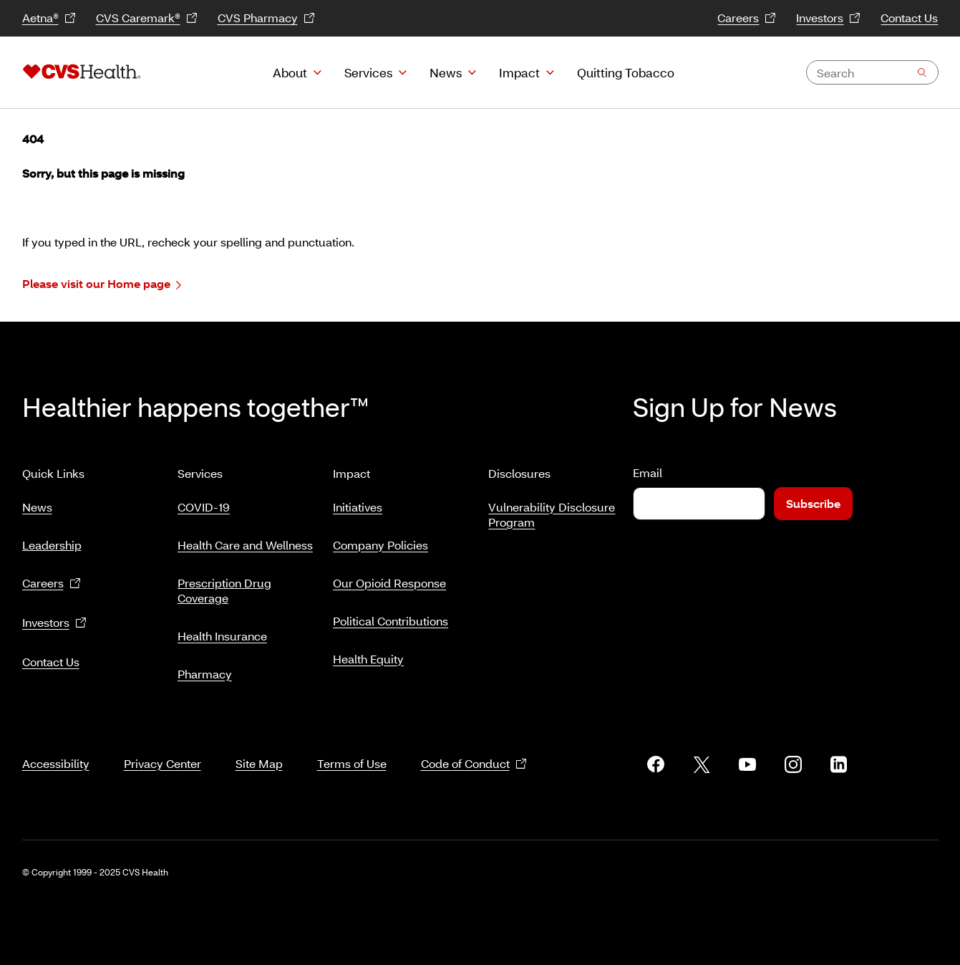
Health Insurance (222, 630)
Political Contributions (390, 615)
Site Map (259, 746)
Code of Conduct (474, 747)
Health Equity (368, 653)
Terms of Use (352, 746)
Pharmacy (205, 668)
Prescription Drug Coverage (224, 585)
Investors (828, 18)
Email (647, 472)
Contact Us (909, 17)
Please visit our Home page (101, 284)
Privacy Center (162, 746)
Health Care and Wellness (245, 539)
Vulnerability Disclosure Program (551, 509)
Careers (746, 18)
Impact (519, 72)
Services (368, 72)
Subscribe (813, 503)
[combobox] (872, 72)
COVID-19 (204, 501)
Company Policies (380, 539)
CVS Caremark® (147, 18)
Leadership (52, 539)
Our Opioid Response (389, 577)
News (446, 72)
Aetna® (49, 18)
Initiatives (357, 501)
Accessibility (55, 746)
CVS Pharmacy (266, 18)
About (290, 72)
